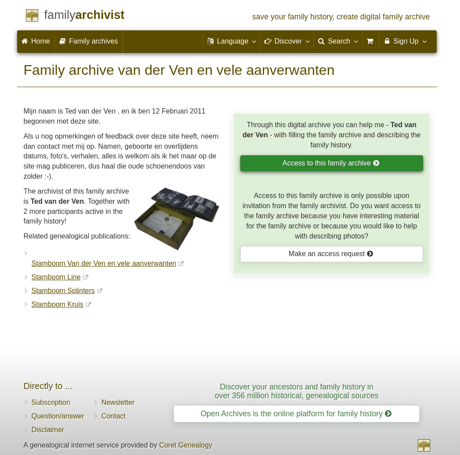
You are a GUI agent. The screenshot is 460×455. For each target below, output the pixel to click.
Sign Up (404, 41)
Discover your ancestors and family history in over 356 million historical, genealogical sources (297, 391)
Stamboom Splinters (63, 290)
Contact (113, 416)
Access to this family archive (331, 163)
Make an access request (331, 253)
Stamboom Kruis (57, 304)
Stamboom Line (56, 277)
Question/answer (58, 416)
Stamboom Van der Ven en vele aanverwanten (104, 263)
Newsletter (118, 402)
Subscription (51, 402)
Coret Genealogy (185, 445)
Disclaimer (48, 429)
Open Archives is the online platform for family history (295, 413)
